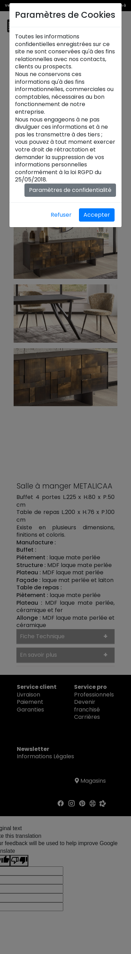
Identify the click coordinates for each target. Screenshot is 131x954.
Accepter (96, 215)
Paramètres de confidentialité (70, 190)
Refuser (61, 215)
